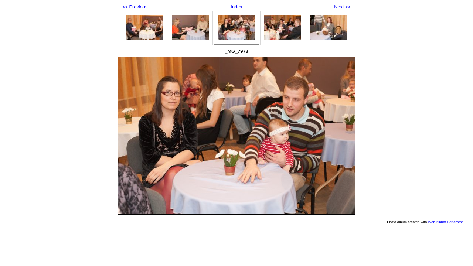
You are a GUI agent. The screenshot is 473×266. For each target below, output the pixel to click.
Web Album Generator (445, 222)
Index (236, 7)
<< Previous (134, 7)
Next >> (342, 7)
